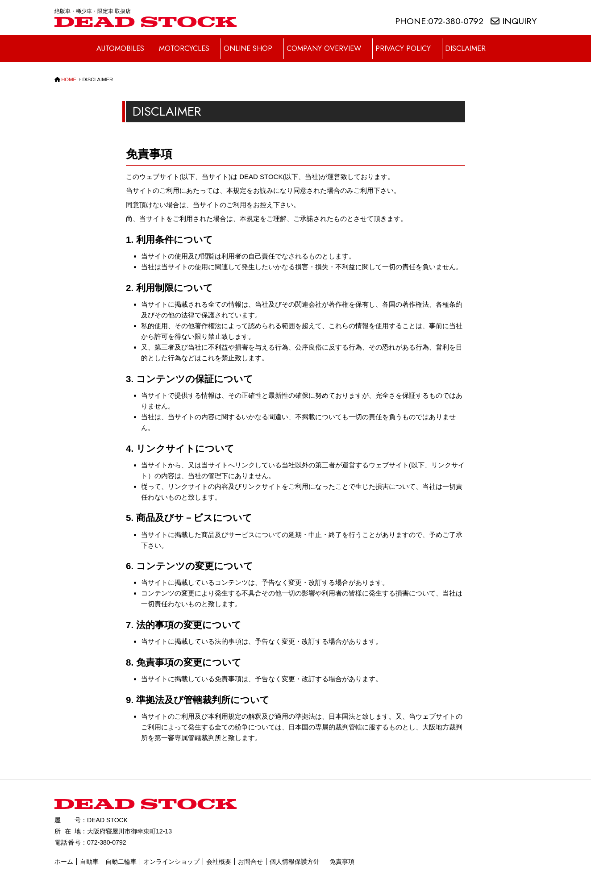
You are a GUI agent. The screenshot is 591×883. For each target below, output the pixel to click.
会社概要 (218, 850)
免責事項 (341, 850)
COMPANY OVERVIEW (330, 43)
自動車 (89, 850)
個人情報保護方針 (295, 850)
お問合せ (250, 850)
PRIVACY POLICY (410, 43)
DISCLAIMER (474, 43)
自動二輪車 (121, 850)
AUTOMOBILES (121, 43)
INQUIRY (514, 21)
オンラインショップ (171, 850)
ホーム (63, 850)
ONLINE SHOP (252, 43)
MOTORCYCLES (186, 43)
